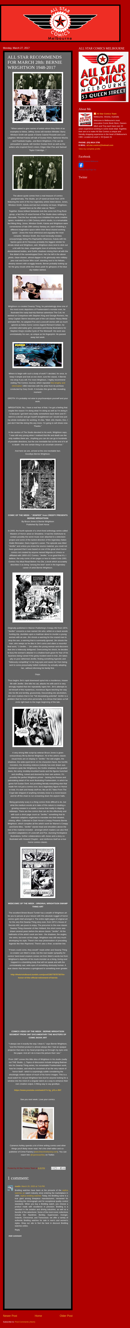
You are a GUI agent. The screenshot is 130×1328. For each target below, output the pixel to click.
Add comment (14, 1236)
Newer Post (10, 1315)
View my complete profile (89, 149)
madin (18, 1186)
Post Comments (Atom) (25, 1322)
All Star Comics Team (107, 114)
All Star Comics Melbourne (88, 161)
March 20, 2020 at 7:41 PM (33, 1186)
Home (38, 1315)
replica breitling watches (30, 1196)
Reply (17, 1230)
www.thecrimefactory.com (45, 1152)
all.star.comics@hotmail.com (99, 145)
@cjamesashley (37, 1155)
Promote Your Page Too (87, 170)
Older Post (66, 1315)
